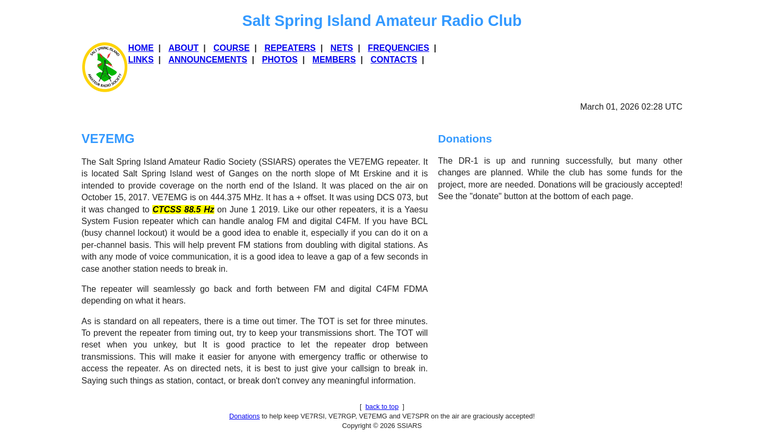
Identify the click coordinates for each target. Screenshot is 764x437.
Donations (244, 416)
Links (141, 59)
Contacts (393, 59)
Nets (342, 47)
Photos (280, 59)
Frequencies (398, 47)
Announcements (207, 59)
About (183, 47)
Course (231, 47)
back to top (382, 407)
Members (334, 59)
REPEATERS (290, 47)
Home (141, 47)
